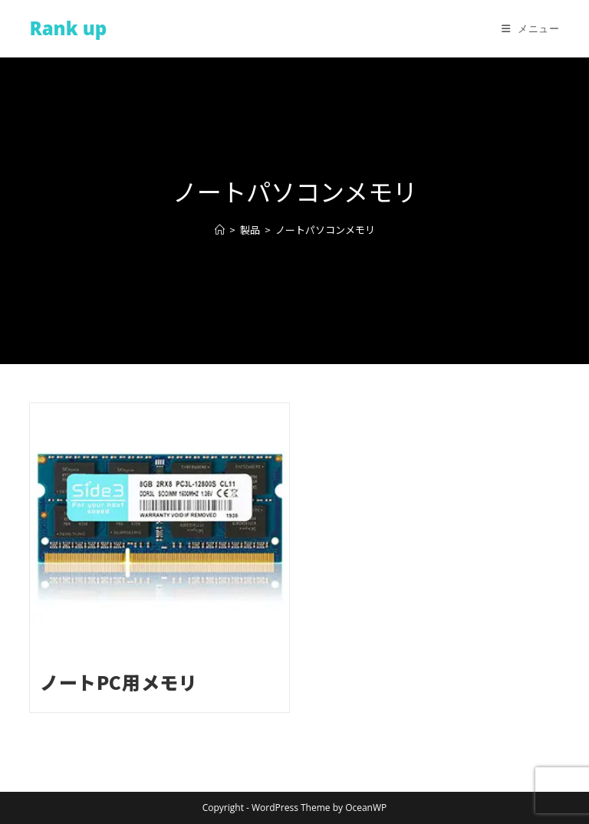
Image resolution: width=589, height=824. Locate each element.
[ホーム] (220, 229)
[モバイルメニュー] (531, 28)
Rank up (68, 28)
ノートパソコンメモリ (325, 229)
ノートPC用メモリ (118, 681)
